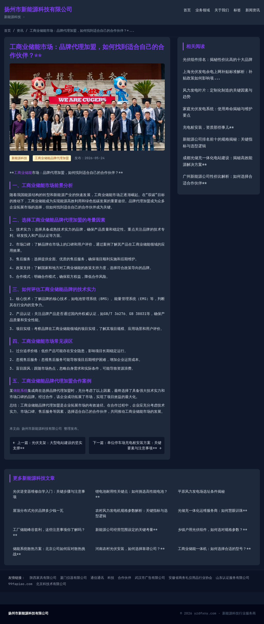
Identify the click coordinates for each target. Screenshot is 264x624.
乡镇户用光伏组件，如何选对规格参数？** (212, 529)
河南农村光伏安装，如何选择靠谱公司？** (130, 548)
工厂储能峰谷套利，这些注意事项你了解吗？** (49, 532)
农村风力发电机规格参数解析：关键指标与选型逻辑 (131, 513)
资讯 (20, 30)
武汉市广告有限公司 (150, 578)
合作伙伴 (124, 578)
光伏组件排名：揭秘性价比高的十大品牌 (217, 59)
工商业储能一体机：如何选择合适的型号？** (214, 548)
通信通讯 (97, 578)
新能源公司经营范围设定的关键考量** (126, 529)
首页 (187, 10)
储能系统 (20, 390)
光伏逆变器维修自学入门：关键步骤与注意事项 (49, 494)
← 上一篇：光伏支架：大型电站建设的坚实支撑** (47, 445)
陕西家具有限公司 (43, 578)
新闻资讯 (252, 10)
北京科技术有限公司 (51, 584)
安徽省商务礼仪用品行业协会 (190, 578)
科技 (111, 578)
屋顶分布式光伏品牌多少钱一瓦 (38, 510)
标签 (237, 10)
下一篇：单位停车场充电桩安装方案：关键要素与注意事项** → (127, 445)
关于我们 (221, 10)
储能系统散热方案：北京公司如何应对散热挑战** (49, 551)
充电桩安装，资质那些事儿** (208, 127)
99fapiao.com (20, 584)
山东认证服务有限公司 (232, 578)
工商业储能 (23, 172)
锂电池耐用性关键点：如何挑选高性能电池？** (131, 494)
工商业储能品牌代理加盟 (52, 158)
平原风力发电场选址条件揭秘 (201, 491)
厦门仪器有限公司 (73, 578)
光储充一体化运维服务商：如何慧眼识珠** (212, 510)
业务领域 (202, 10)
